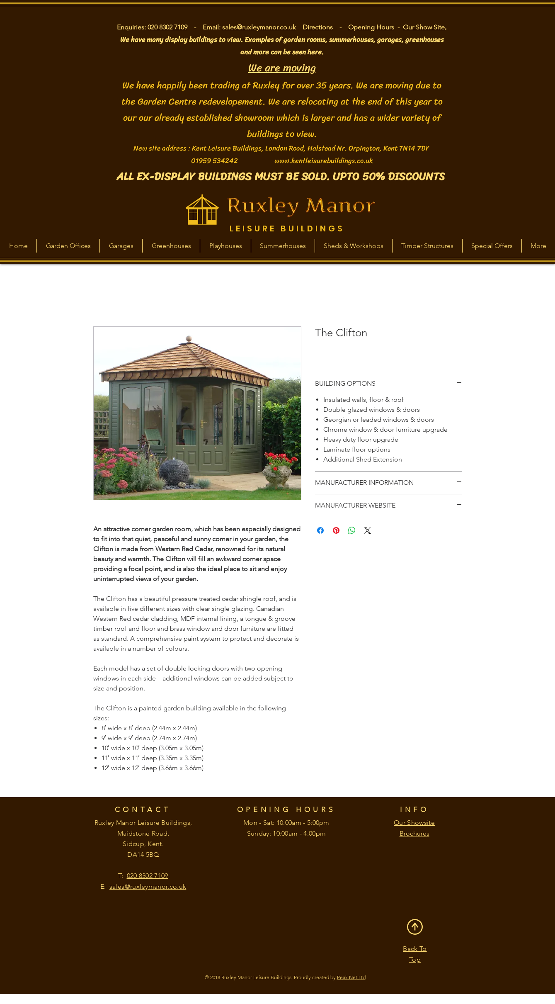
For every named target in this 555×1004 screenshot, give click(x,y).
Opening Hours (371, 27)
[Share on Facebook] (320, 530)
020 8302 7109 (167, 27)
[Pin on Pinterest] (336, 530)
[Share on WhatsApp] (352, 530)
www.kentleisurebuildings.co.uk (323, 160)
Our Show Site (424, 27)
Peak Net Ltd (351, 977)
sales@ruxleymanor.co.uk (259, 27)
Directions (318, 27)
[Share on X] (368, 530)
